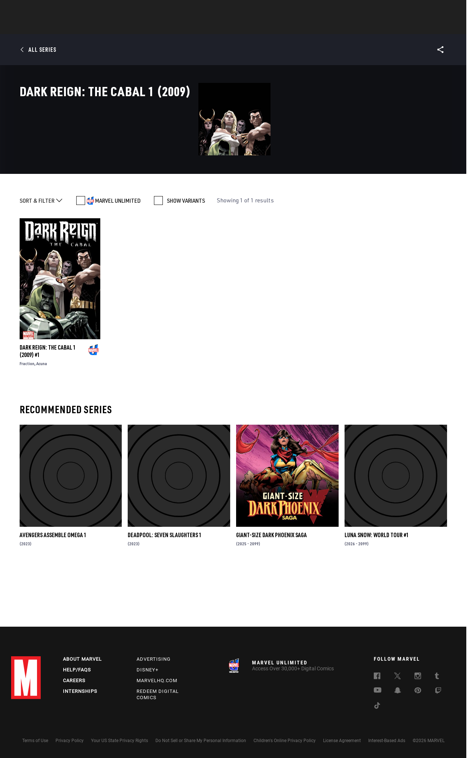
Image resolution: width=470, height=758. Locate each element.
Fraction (27, 417)
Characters (186, 26)
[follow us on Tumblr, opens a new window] (437, 677)
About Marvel (82, 659)
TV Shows (255, 26)
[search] (445, 9)
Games (287, 26)
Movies (223, 26)
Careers (74, 680)
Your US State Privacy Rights (119, 740)
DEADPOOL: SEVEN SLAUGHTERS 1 (165, 588)
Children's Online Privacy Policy (285, 740)
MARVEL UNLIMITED (118, 254)
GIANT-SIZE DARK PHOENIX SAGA (271, 588)
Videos (315, 26)
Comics (150, 26)
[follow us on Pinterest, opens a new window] (417, 691)
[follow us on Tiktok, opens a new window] (377, 706)
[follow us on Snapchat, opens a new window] (397, 691)
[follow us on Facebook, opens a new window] (377, 677)
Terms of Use (35, 740)
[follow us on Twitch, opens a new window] (438, 691)
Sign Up (62, 9)
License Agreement (342, 740)
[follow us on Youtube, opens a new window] (378, 690)
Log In (38, 9)
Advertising (154, 659)
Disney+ (147, 670)
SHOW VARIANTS (186, 254)
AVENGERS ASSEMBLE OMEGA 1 (53, 588)
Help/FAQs (77, 670)
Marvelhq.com (157, 680)
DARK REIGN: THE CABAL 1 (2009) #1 (48, 404)
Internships (80, 691)
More (343, 26)
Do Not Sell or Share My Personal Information (200, 740)
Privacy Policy (70, 740)
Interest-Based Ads (386, 740)
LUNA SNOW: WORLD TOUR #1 (377, 588)
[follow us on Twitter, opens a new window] (397, 677)
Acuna (41, 417)
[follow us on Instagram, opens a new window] (417, 677)
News (123, 26)
